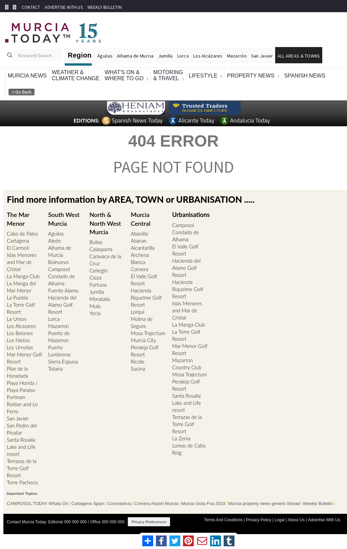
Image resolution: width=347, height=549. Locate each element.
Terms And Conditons (223, 520)
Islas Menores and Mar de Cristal (22, 262)
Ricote (137, 361)
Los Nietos (18, 340)
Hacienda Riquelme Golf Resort (146, 297)
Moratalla (99, 299)
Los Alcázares (208, 56)
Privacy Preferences (148, 521)
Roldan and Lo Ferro (22, 407)
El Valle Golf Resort (144, 279)
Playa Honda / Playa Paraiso (22, 386)
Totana (55, 369)
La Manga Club (23, 276)
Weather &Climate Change (76, 75)
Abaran (138, 241)
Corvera (139, 269)
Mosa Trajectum (148, 333)
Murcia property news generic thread (264, 504)
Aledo (54, 241)
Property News (250, 76)
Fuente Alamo (63, 290)
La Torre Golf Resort (21, 308)
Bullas (95, 242)
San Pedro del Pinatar (22, 429)
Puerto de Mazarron (59, 336)
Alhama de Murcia (135, 56)
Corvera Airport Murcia (156, 504)
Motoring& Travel (168, 75)
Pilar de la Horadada (17, 372)
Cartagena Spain (87, 504)
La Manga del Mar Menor (21, 286)
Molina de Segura (141, 322)
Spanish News (305, 76)
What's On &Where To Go (124, 75)
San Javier (262, 56)
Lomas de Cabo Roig (189, 449)
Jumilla (165, 56)
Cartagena (18, 241)
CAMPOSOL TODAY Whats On (37, 504)
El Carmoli (18, 248)
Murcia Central (140, 219)
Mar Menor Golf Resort (24, 358)
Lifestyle (203, 76)
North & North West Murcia (105, 223)
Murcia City (143, 340)
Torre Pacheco (22, 482)
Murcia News (27, 76)
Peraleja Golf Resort (145, 350)
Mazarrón (237, 56)
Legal (279, 520)
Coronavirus (119, 504)
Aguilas (56, 233)
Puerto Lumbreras (59, 350)
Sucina (138, 369)
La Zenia (181, 438)
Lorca (183, 56)
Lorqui (137, 312)
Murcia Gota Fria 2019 (203, 504)
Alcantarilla (143, 248)
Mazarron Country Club (186, 363)
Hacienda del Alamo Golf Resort (62, 304)
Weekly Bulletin (318, 504)
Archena (140, 255)
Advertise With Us (324, 520)
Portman (16, 397)
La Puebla (17, 297)
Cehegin (98, 270)
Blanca (138, 262)
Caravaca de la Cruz (105, 259)
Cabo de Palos (22, 233)
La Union (16, 319)
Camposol (59, 269)
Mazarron (58, 326)
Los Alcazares (21, 326)
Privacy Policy (258, 520)
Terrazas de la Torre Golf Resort (21, 468)
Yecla (95, 313)
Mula (94, 306)
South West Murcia (64, 219)
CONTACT (31, 7)
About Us (296, 520)
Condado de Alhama (61, 279)
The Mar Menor (18, 219)
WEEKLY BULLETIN (104, 7)
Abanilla (139, 233)
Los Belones (20, 333)
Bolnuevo (58, 262)
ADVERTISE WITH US (63, 7)
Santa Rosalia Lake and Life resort (21, 447)
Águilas (105, 56)
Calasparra (101, 249)
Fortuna (97, 285)
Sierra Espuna (63, 361)
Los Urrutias (20, 347)
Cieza (95, 277)
